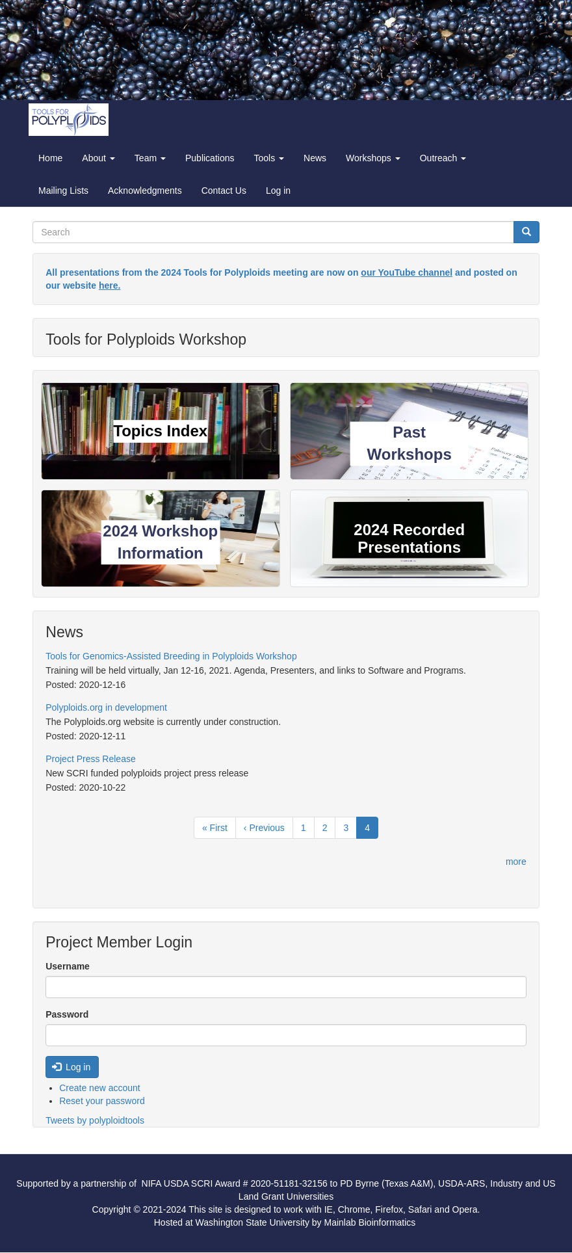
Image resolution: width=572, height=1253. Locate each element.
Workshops (373, 158)
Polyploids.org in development (106, 707)
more (516, 861)
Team (150, 158)
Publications (210, 158)
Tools (269, 158)
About (98, 158)
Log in (278, 190)
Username (68, 966)
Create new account (99, 1088)
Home (50, 158)
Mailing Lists (63, 190)
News (315, 158)
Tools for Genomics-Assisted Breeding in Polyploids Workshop (171, 656)
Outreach (443, 158)
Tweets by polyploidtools (95, 1120)
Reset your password (102, 1101)
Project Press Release (91, 759)
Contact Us (224, 190)
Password (67, 1014)
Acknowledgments (145, 190)
